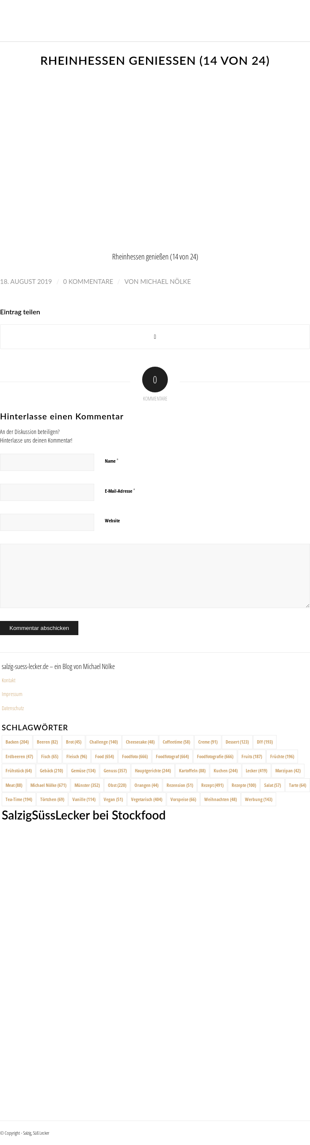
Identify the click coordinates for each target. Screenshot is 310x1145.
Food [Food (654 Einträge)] (104, 756)
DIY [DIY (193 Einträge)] (265, 741)
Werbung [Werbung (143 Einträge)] (258, 799)
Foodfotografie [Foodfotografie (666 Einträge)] (215, 756)
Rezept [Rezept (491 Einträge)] (212, 785)
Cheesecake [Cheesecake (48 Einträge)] (140, 741)
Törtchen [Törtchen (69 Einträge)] (52, 799)
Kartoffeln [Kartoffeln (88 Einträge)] (192, 770)
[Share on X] (155, 337)
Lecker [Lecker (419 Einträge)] (256, 770)
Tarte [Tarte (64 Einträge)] (297, 785)
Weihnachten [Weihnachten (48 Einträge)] (220, 799)
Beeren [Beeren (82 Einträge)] (47, 741)
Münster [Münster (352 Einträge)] (87, 785)
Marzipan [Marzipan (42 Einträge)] (288, 770)
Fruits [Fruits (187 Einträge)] (251, 756)
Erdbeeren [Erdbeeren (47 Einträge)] (19, 756)
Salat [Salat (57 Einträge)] (272, 785)
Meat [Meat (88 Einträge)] (14, 785)
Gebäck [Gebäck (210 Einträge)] (51, 770)
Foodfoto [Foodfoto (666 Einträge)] (135, 756)
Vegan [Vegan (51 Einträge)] (113, 799)
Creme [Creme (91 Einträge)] (208, 741)
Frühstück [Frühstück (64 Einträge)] (19, 770)
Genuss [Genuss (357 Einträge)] (115, 770)
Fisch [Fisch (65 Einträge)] (49, 756)
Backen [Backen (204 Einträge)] (17, 741)
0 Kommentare (88, 281)
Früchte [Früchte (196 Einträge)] (282, 756)
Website (112, 520)
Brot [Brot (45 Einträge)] (73, 741)
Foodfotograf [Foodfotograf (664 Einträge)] (172, 756)
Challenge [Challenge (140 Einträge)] (103, 741)
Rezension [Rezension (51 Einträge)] (180, 785)
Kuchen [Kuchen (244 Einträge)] (226, 770)
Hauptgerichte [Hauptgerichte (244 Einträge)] (153, 770)
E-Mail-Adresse (120, 490)
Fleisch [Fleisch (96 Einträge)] (76, 756)
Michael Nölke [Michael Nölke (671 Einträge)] (48, 785)
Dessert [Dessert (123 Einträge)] (237, 741)
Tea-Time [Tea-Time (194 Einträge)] (19, 799)
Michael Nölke (165, 281)
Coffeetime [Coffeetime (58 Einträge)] (176, 741)
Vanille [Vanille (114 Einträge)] (83, 799)
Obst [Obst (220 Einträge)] (117, 785)
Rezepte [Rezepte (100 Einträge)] (244, 785)
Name (112, 460)
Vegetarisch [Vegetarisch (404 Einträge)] (146, 799)
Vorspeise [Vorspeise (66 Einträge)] (183, 799)
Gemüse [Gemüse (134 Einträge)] (83, 770)
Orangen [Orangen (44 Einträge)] (146, 785)
